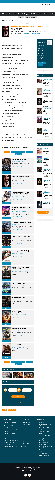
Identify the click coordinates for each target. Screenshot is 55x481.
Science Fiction (24, 271)
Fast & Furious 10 (17, 159)
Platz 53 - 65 (18, 154)
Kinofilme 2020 (42, 59)
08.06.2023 (19, 276)
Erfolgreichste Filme (31, 17)
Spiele (52, 13)
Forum (28, 15)
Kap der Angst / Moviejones (11, 440)
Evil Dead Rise (16, 297)
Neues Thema (11, 409)
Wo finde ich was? (46, 4)
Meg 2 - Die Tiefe (17, 283)
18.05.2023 (19, 166)
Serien (45, 13)
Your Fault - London (27, 434)
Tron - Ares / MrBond (9, 425)
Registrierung (21, 4)
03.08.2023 (19, 289)
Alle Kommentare (41, 460)
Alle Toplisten (43, 212)
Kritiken (24, 13)
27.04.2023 (19, 305)
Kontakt (40, 65)
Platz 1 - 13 (6, 152)
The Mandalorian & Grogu (45, 427)
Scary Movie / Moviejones (10, 427)
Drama (13, 239)
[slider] (15, 168)
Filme (39, 13)
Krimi (22, 161)
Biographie (21, 253)
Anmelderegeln (18, 402)
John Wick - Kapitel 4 (18, 176)
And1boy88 (41, 41)
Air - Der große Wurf (18, 251)
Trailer (32, 13)
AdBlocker (30, 469)
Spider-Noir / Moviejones (10, 450)
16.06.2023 (19, 229)
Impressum (17, 467)
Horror (16, 286)
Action (18, 161)
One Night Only (26, 422)
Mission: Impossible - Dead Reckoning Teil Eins (20, 193)
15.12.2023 (19, 335)
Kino (8, 13)
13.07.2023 (19, 199)
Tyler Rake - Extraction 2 (19, 222)
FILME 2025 (41, 57)
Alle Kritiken (5, 455)
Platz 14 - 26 (14, 152)
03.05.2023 (19, 216)
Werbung (38, 467)
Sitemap (19, 469)
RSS (23, 469)
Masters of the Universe (44, 449)
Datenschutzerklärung (29, 467)
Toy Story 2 (41, 429)
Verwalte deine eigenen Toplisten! (32, 33)
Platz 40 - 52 (29, 152)
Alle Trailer (24, 446)
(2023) (25, 159)
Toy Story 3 (41, 422)
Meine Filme (42, 55)
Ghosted (14, 345)
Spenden (36, 469)
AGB (22, 467)
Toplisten (20, 17)
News (3, 13)
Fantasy (13, 300)
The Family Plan (17, 328)
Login (14, 4)
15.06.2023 (19, 317)
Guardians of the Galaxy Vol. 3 (21, 207)
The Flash (15, 312)
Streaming (16, 13)
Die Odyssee (26, 441)
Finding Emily (26, 426)
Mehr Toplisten (41, 62)
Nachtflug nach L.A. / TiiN (10, 446)
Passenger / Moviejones (10, 452)
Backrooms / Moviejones (10, 448)
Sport (16, 239)
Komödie (17, 331)
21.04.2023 (19, 352)
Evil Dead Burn (26, 437)
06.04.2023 (19, 256)
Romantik (23, 347)
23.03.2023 (19, 183)
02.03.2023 (19, 243)
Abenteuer (14, 161)
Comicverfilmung (25, 211)
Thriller (20, 178)
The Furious (26, 430)
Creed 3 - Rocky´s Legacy (19, 236)
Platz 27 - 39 (21, 152)
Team (25, 469)
